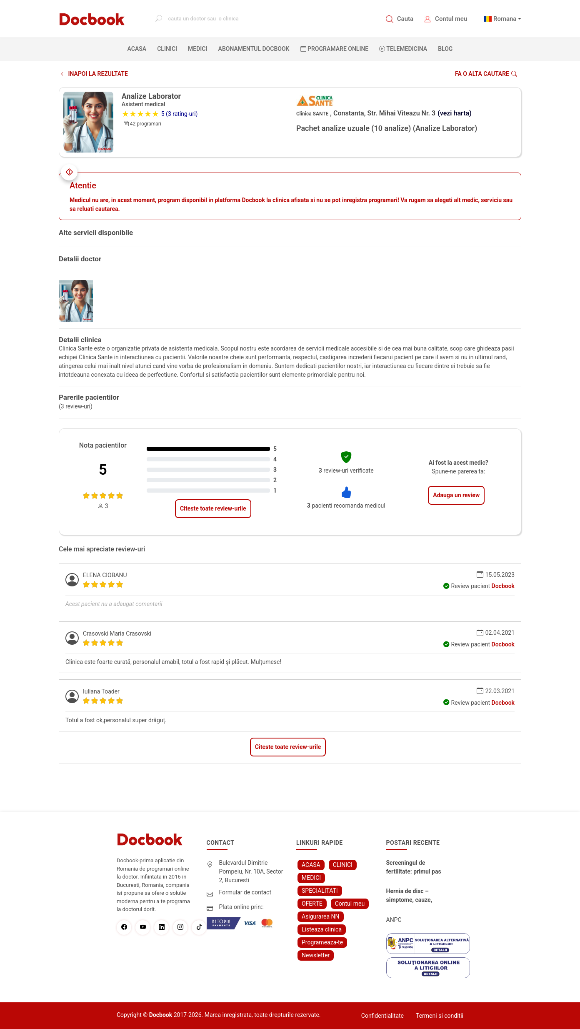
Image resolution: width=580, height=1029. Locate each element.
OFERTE (312, 903)
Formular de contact (245, 892)
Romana (505, 19)
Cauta (405, 19)
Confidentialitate (382, 1015)
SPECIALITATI (320, 890)
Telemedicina (403, 48)
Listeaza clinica (322, 929)
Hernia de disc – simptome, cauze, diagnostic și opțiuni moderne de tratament (415, 896)
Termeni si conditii (439, 1015)
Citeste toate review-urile (213, 508)
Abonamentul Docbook (254, 48)
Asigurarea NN (321, 916)
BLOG (445, 48)
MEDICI (197, 48)
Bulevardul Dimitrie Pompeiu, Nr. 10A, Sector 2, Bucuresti (251, 871)
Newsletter (316, 955)
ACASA (139, 48)
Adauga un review (456, 495)
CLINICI (167, 48)
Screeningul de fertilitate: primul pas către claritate (413, 867)
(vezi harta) (455, 113)
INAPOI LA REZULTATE (94, 73)
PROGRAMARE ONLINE (334, 48)
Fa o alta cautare (486, 73)
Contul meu (451, 19)
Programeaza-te (322, 942)
